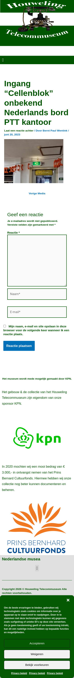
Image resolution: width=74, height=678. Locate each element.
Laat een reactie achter (18, 130)
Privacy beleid (19, 673)
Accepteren (37, 643)
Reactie (13, 232)
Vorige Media (37, 193)
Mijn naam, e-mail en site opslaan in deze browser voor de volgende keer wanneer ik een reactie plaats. (36, 330)
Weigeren (37, 654)
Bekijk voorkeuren (37, 664)
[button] (68, 600)
